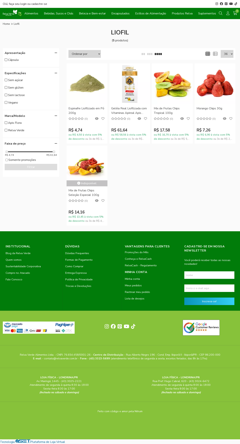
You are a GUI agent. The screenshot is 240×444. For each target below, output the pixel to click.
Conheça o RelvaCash (138, 259)
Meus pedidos (133, 285)
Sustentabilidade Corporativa (23, 266)
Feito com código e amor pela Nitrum (120, 411)
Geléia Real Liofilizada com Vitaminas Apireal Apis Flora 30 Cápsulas (129, 111)
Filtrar (31, 167)
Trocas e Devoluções (78, 286)
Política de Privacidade (79, 279)
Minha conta (132, 279)
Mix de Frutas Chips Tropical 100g (167, 110)
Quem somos (14, 260)
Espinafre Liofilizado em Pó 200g (86, 110)
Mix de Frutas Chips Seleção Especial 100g (83, 192)
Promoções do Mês (136, 252)
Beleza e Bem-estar (92, 13)
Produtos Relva (182, 13)
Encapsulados (120, 13)
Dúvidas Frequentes (77, 253)
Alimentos (31, 13)
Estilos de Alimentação (150, 13)
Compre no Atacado (18, 273)
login (23, 4)
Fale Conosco (14, 279)
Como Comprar (74, 266)
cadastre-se (39, 4)
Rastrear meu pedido (137, 292)
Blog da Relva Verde (18, 253)
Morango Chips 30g (209, 108)
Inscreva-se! (209, 301)
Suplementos (207, 13)
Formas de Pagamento (79, 260)
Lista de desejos (134, 298)
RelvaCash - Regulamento (141, 265)
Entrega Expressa (76, 273)
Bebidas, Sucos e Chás (58, 13)
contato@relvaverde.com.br (61, 358)
